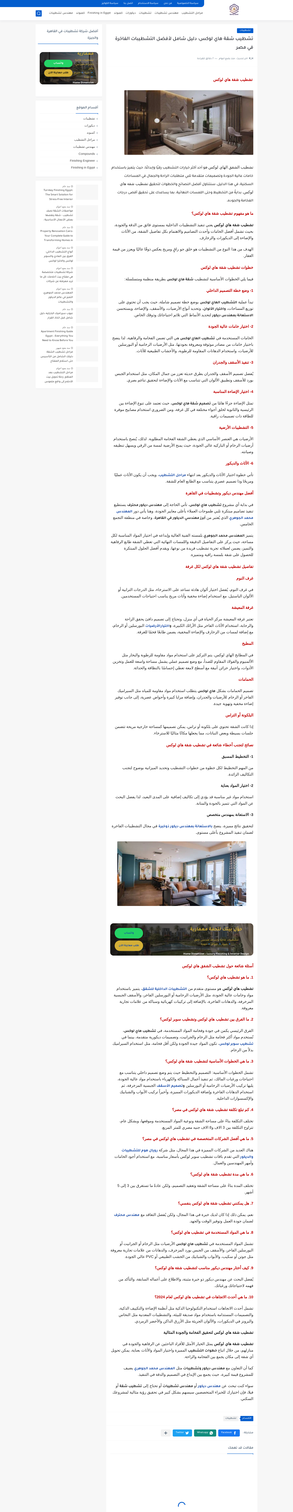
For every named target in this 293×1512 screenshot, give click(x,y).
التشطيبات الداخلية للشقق (164, 989)
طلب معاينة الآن (129, 945)
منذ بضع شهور (63, 348)
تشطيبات (145, 13)
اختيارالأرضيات (157, 626)
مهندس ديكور (209, 1386)
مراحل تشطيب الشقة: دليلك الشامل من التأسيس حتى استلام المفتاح (57, 357)
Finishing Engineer (82, 160)
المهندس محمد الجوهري (154, 1369)
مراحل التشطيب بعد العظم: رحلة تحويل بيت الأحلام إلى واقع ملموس (59, 377)
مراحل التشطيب (192, 13)
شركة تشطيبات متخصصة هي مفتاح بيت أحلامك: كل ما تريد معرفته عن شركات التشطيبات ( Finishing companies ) (56, 277)
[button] (229, 1433)
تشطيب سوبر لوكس (236, 1044)
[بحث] (39, 13)
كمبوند (118, 13)
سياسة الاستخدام (148, 3)
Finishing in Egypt (99, 13)
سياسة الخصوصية (187, 3)
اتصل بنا (128, 3)
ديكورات (131, 13)
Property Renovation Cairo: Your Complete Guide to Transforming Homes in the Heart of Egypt (56, 236)
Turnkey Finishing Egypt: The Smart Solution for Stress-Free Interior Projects (58, 195)
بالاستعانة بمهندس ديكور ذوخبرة (185, 827)
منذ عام (66, 186)
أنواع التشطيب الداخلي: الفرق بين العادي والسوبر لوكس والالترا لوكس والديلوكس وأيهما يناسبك (57, 257)
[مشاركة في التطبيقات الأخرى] (166, 1433)
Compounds (87, 153)
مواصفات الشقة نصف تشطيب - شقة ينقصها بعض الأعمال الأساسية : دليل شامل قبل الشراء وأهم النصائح (56, 216)
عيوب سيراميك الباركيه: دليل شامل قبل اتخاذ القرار (56, 315)
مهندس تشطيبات (167, 13)
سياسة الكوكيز (110, 3)
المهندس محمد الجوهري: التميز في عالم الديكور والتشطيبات (58, 298)
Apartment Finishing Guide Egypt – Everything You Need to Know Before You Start (57, 336)
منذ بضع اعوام (63, 206)
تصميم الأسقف (170, 1086)
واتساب (129, 933)
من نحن (168, 3)
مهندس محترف (126, 1215)
